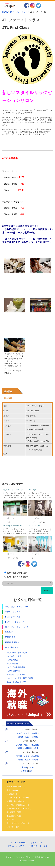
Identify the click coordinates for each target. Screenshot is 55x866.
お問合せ (33, 846)
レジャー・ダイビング (14, 622)
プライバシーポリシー (17, 846)
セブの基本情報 (11, 647)
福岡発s (20, 748)
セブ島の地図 (12, 660)
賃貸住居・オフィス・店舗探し (19, 809)
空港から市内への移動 (16, 675)
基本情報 (8, 391)
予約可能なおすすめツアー (16, 606)
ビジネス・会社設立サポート (18, 805)
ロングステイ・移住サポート (18, 798)
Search (47, 590)
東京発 (19, 733)
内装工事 (10, 820)
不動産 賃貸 (10, 637)
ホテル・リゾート (12, 612)
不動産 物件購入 (12, 642)
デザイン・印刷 (13, 827)
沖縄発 (35, 737)
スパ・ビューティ (17, 12)
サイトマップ (36, 842)
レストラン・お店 (12, 617)
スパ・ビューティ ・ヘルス (17, 627)
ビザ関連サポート (14, 794)
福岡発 (20, 737)
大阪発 (26, 733)
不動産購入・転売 (14, 816)
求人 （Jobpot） (13, 790)
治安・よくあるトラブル (17, 682)
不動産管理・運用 (14, 812)
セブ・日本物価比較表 (16, 667)
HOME (5, 12)
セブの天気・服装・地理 (17, 653)
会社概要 (43, 846)
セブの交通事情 (13, 671)
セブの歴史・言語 (14, 656)
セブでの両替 (12, 664)
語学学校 (9, 632)
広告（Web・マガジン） (16, 787)
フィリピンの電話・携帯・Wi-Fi (20, 678)
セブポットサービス (19, 842)
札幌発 (28, 737)
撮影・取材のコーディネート (18, 823)
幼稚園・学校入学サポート (17, 801)
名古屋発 (35, 733)
